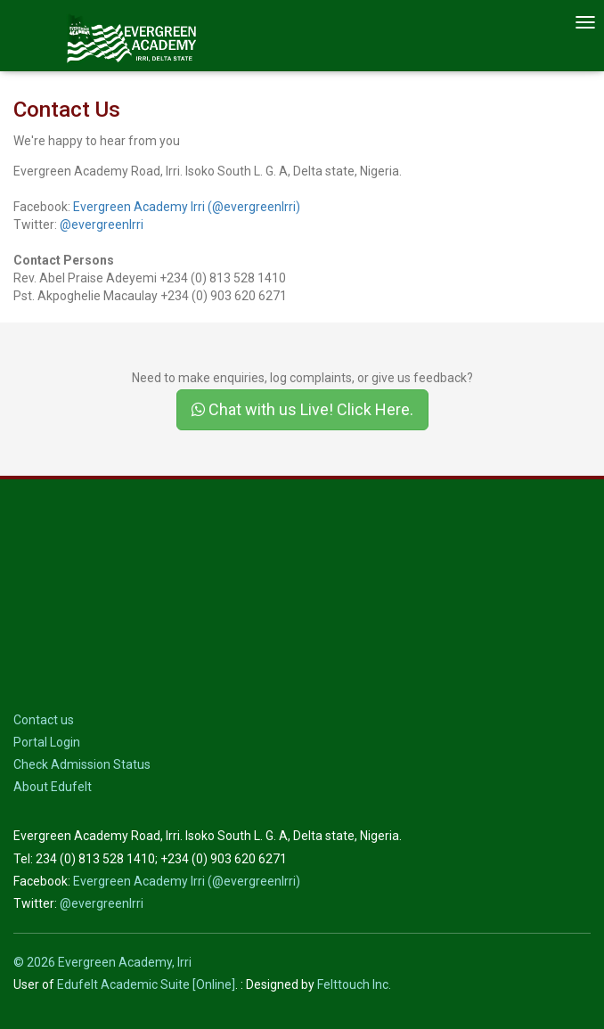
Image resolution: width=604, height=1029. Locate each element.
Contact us (43, 720)
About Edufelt (52, 787)
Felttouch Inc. (354, 984)
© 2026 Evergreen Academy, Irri (102, 962)
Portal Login (46, 742)
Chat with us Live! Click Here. (302, 409)
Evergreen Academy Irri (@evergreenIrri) (186, 207)
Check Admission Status (82, 764)
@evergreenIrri (101, 224)
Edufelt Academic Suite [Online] (146, 984)
